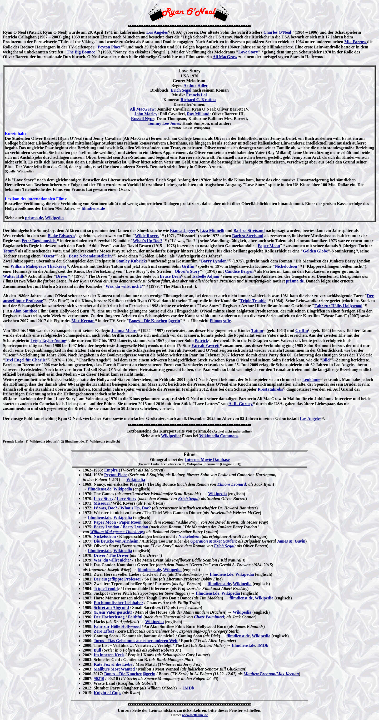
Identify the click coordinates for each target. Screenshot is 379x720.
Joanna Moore (124, 330)
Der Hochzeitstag (109, 617)
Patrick (201, 340)
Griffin (188, 266)
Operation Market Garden (213, 541)
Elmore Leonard (231, 484)
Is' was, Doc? (105, 508)
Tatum (9, 251)
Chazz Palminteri (209, 617)
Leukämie (311, 379)
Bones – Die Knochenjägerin (154, 321)
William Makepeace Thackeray (39, 266)
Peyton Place (109, 47)
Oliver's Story (187, 271)
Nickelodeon (286, 266)
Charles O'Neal (277, 32)
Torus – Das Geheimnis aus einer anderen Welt (136, 640)
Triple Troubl (106, 588)
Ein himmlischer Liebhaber (118, 602)
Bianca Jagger (183, 230)
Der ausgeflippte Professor (117, 579)
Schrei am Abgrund (111, 607)
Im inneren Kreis (109, 655)
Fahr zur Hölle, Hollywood (338, 306)
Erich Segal (181, 90)
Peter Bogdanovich (39, 241)
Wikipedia (54, 218)
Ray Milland (198, 114)
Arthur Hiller (195, 85)
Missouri (101, 503)
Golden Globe (315, 251)
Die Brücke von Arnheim (116, 541)
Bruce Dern (170, 276)
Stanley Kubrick (131, 261)
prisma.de (34, 218)
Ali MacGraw (225, 56)
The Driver (119, 555)
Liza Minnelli (212, 230)
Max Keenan (83, 321)
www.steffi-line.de (195, 715)
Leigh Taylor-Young (48, 340)
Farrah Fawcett (205, 345)
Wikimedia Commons (218, 436)
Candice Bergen (239, 271)
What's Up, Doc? (135, 508)
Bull (97, 650)
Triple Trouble (253, 301)
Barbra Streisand (249, 230)
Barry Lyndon (214, 261)
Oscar (49, 256)
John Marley (146, 114)
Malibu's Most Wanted (114, 669)
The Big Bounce (81, 52)
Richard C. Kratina (198, 99)
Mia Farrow (355, 41)
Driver (62, 276)
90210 (99, 678)
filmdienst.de (93, 208)
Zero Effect (104, 631)
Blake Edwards (61, 236)
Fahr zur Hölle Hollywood (117, 626)
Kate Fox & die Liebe (113, 664)
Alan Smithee (25, 311)
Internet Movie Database (207, 459)
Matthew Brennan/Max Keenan (271, 674)
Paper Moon (269, 246)
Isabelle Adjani (206, 276)
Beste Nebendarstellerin (90, 256)
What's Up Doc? (147, 241)
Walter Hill (13, 276)
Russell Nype (142, 118)
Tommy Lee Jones (164, 123)
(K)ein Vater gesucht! (113, 612)
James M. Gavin (291, 541)
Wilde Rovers (147, 236)
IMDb (262, 645)
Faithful (135, 617)
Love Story (248, 52)
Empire (111, 470)
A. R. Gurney (240, 403)
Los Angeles (157, 32)
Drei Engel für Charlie (25, 360)
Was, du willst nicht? (124, 286)
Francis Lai (196, 95)
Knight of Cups (107, 693)
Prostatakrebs (270, 389)
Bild (326, 360)
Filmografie (220, 321)
